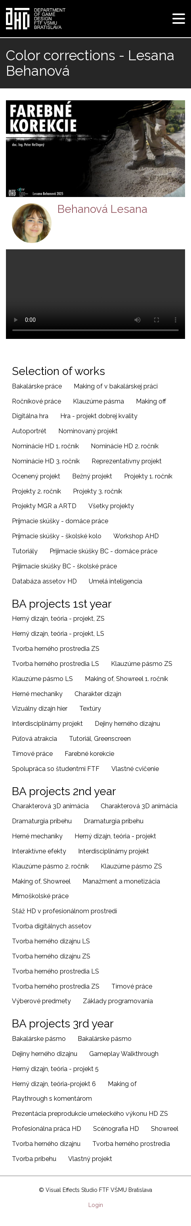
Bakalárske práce (37, 386)
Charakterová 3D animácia (50, 806)
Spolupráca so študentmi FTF (55, 769)
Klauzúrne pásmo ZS (141, 664)
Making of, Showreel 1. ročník (126, 679)
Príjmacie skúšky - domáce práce (60, 521)
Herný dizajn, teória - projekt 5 (55, 1069)
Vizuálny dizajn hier (39, 708)
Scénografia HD (116, 1128)
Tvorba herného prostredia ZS (55, 648)
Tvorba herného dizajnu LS (51, 941)
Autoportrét (29, 431)
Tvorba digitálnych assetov (52, 926)
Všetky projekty (111, 506)
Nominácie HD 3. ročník (46, 461)
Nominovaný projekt (88, 431)
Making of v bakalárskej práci (116, 386)
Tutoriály (25, 551)
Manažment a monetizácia (121, 881)
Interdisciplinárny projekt (47, 723)
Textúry (90, 708)
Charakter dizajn (97, 694)
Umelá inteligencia (115, 581)
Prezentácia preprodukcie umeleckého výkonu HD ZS (90, 1113)
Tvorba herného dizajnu (46, 1144)
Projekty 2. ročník (36, 491)
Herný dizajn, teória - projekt (115, 836)
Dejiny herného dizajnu (127, 723)
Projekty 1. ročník (148, 476)
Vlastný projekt (90, 1159)
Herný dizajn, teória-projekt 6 (54, 1084)
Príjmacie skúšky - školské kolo (56, 536)
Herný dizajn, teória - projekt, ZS (58, 618)
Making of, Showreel (41, 881)
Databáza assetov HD (44, 581)
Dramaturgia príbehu (42, 821)
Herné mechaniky (37, 694)
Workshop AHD (136, 536)
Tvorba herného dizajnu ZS (51, 956)
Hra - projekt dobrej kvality (99, 416)
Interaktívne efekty (39, 851)
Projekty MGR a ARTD (44, 506)
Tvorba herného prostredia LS (55, 664)
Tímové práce (32, 753)
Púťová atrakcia (34, 738)
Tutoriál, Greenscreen (100, 738)
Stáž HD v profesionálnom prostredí (64, 911)
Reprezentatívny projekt (127, 461)
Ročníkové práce (36, 401)
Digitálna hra (30, 416)
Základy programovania (118, 1001)
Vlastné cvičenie (135, 769)
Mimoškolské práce (40, 896)
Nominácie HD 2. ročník (125, 446)
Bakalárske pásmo (39, 1038)
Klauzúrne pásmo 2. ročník (50, 866)
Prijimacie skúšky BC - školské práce (64, 566)
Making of (122, 1084)
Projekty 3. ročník (97, 491)
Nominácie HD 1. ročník (45, 446)
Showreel (164, 1128)
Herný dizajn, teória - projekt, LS (58, 633)
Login (95, 1205)
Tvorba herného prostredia (131, 1144)
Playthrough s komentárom (52, 1098)
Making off (151, 401)
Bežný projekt (92, 476)
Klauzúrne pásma (98, 401)
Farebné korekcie (89, 753)
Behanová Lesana (102, 209)
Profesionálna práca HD (46, 1128)
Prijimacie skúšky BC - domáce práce (103, 551)
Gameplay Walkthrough (124, 1054)
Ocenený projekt (36, 476)
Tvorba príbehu (34, 1159)
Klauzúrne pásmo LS (42, 679)
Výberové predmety (41, 1001)
